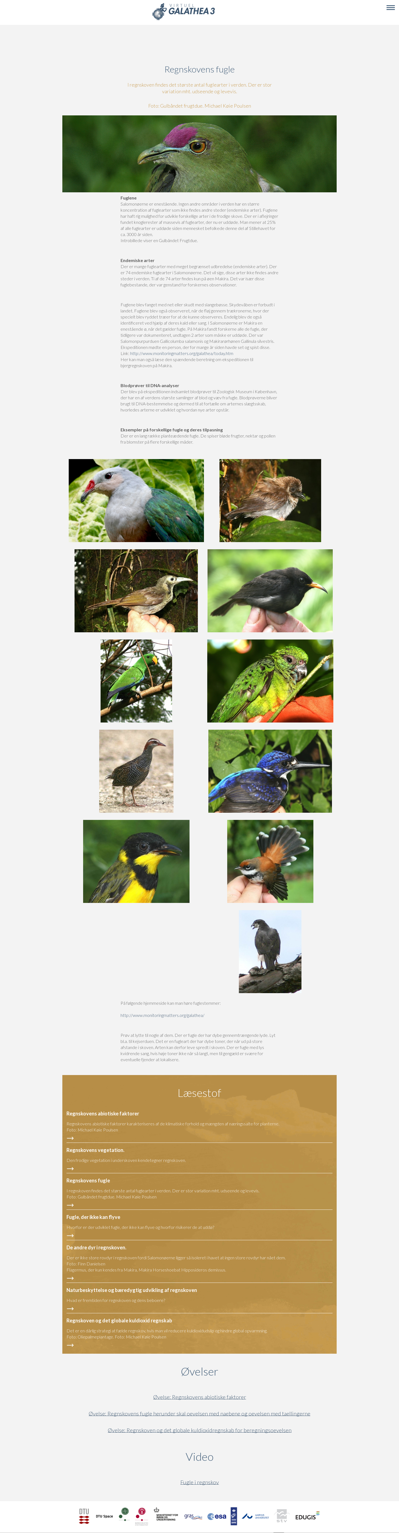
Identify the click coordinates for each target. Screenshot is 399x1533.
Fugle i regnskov (199, 1482)
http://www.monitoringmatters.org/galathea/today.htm (181, 353)
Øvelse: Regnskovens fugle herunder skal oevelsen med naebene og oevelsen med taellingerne (199, 1413)
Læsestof (199, 1092)
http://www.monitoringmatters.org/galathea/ (162, 1015)
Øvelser (199, 1371)
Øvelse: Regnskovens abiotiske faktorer (199, 1397)
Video (226, 1456)
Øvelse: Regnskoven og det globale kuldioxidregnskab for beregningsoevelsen (199, 1430)
